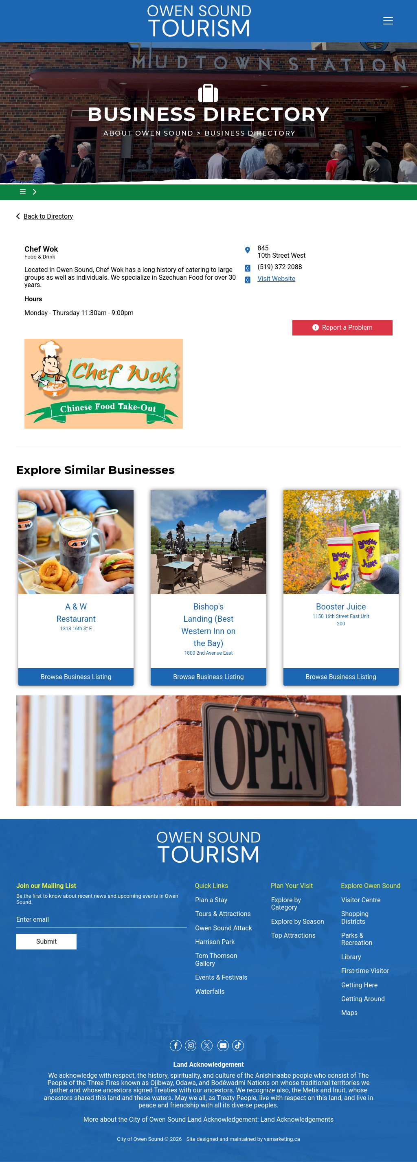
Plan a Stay (211, 900)
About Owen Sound (148, 133)
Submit (46, 941)
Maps (349, 1013)
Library (351, 957)
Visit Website (276, 279)
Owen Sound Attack (223, 928)
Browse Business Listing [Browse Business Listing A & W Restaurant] (76, 677)
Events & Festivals (221, 977)
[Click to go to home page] (199, 21)
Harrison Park (215, 942)
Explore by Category (286, 903)
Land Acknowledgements (297, 1119)
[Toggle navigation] (384, 21)
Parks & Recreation (356, 939)
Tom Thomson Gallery (216, 959)
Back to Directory (44, 216)
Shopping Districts (355, 917)
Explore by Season (297, 921)
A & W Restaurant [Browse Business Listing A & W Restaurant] (76, 617)
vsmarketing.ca (282, 1139)
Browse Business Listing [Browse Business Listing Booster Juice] (341, 677)
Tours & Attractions (223, 914)
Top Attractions (293, 935)
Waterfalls (209, 991)
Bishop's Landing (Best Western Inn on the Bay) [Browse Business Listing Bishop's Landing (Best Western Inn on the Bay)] (208, 629)
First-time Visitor (365, 971)
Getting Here (359, 985)
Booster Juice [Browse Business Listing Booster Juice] (341, 614)
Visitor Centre (361, 900)
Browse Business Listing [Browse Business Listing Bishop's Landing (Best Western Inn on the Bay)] (208, 677)
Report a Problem (342, 327)
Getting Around (363, 999)
